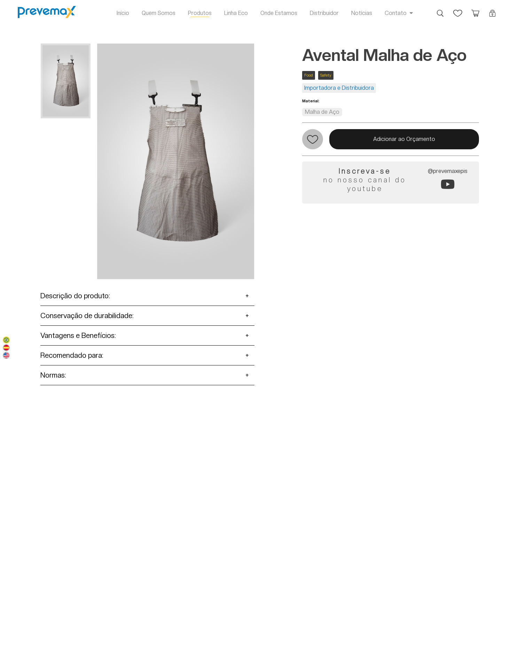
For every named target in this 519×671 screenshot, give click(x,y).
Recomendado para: (71, 355)
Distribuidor (324, 13)
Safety (325, 75)
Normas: (53, 375)
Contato (396, 13)
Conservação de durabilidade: (87, 315)
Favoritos (457, 9)
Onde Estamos (278, 13)
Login (492, 9)
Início (123, 13)
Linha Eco (236, 13)
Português (6, 340)
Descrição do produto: (75, 296)
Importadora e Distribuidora (339, 88)
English (6, 355)
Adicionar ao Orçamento (404, 139)
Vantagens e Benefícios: (78, 335)
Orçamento (475, 9)
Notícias (361, 13)
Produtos (200, 13)
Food (308, 75)
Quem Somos (158, 13)
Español (6, 347)
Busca (440, 9)
